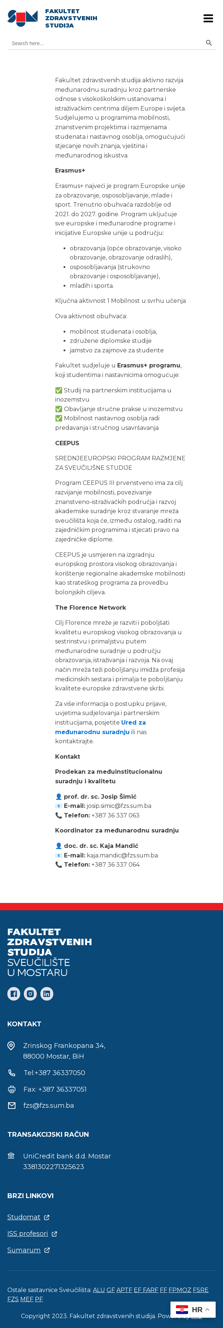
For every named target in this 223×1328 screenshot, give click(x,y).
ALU (99, 1290)
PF (39, 1299)
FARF (150, 1290)
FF (163, 1290)
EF (138, 1290)
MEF (26, 1299)
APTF (124, 1290)
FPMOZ (180, 1290)
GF (111, 1290)
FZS (13, 1299)
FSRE (201, 1290)
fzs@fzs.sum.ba (49, 1106)
